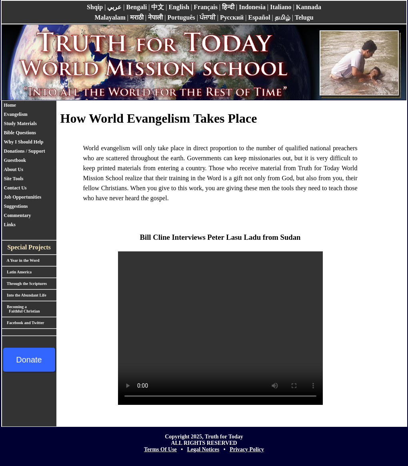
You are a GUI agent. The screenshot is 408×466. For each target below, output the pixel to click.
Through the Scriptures (24, 283)
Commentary (17, 215)
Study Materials (20, 123)
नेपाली (155, 17)
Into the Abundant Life (24, 295)
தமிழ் (282, 17)
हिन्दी (228, 7)
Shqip (95, 7)
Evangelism (16, 114)
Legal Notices (203, 449)
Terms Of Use (160, 449)
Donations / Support (26, 151)
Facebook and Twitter (23, 323)
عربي (114, 7)
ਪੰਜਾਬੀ (208, 17)
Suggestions (16, 206)
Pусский (232, 17)
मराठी (137, 17)
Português (181, 17)
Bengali (136, 7)
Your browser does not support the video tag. (220, 328)
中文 (157, 7)
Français (206, 7)
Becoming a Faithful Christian (21, 309)
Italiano (280, 7)
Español (259, 17)
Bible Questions (20, 132)
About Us (13, 169)
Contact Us (15, 188)
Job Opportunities (23, 197)
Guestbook (15, 160)
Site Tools (14, 178)
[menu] (26, 165)
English (179, 7)
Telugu (304, 17)
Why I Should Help (24, 142)
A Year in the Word (21, 260)
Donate (29, 359)
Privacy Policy (247, 449)
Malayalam (109, 17)
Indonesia (252, 7)
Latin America (17, 272)
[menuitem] (26, 105)
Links (10, 224)
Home (10, 105)
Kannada (308, 7)
